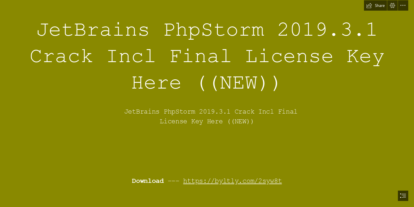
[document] (207, 103)
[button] (375, 5)
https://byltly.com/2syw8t (232, 181)
